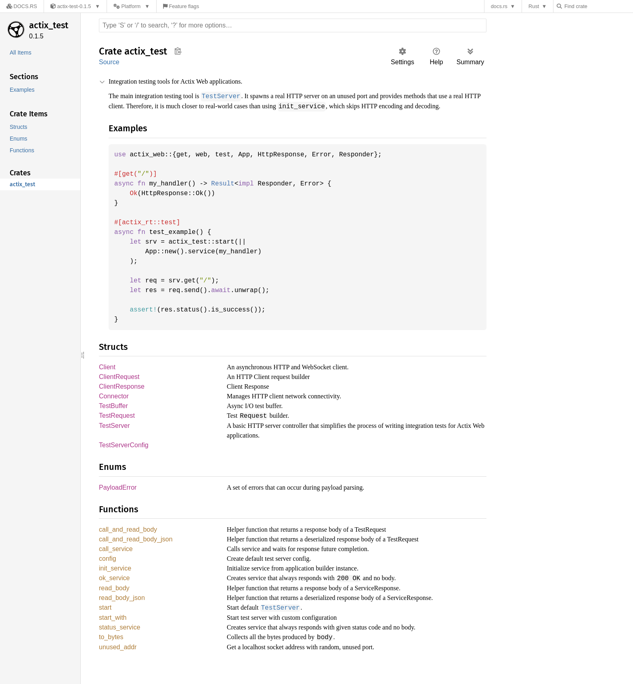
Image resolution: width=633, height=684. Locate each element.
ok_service (114, 592)
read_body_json (122, 612)
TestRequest (116, 427)
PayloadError (118, 499)
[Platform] (127, 6)
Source (109, 62)
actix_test (48, 25)
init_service (116, 582)
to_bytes (111, 653)
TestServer (114, 437)
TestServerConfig (123, 456)
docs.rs (501, 6)
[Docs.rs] (20, 6)
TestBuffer (113, 417)
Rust (535, 6)
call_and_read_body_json (136, 552)
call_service (116, 562)
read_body (115, 602)
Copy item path (177, 51)
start (106, 622)
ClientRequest (119, 386)
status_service (120, 642)
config (107, 572)
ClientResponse (122, 396)
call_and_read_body (129, 541)
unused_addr (118, 663)
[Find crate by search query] (599, 6)
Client (107, 376)
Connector (114, 406)
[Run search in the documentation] (292, 25)
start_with (113, 632)
